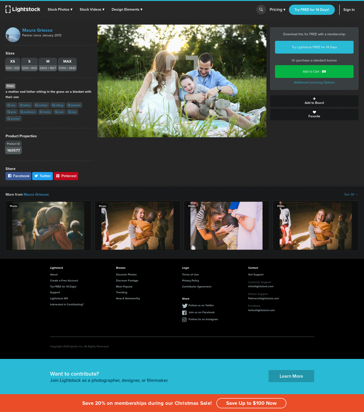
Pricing (277, 10)
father (25, 105)
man (59, 112)
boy (72, 112)
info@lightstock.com (260, 286)
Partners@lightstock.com (263, 298)
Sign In (349, 9)
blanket (74, 105)
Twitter (42, 176)
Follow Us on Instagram (203, 319)
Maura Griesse (37, 30)
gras (11, 112)
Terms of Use (190, 274)
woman (13, 119)
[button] (60, 9)
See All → (351, 194)
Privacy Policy (190, 280)
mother (41, 105)
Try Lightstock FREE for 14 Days (314, 47)
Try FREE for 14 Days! (311, 9)
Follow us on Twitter (201, 305)
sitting (57, 105)
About (54, 274)
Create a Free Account (64, 280)
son (11, 105)
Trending (121, 292)
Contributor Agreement (196, 286)
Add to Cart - (314, 71)
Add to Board (314, 101)
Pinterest (66, 176)
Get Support (255, 274)
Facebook (18, 176)
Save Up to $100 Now (251, 403)
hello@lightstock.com (261, 310)
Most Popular (124, 286)
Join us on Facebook (202, 312)
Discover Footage (127, 280)
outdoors (28, 112)
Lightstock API (59, 298)
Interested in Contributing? (67, 304)
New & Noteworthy (128, 298)
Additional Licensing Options (314, 82)
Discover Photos (126, 274)
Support (55, 292)
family (45, 112)
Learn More (291, 376)
